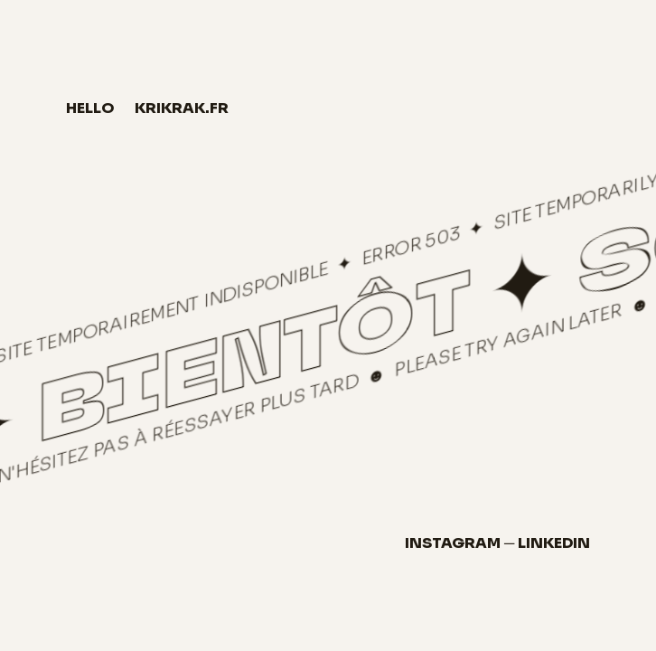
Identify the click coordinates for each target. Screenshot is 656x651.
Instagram (453, 542)
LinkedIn (554, 542)
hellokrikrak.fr (147, 108)
